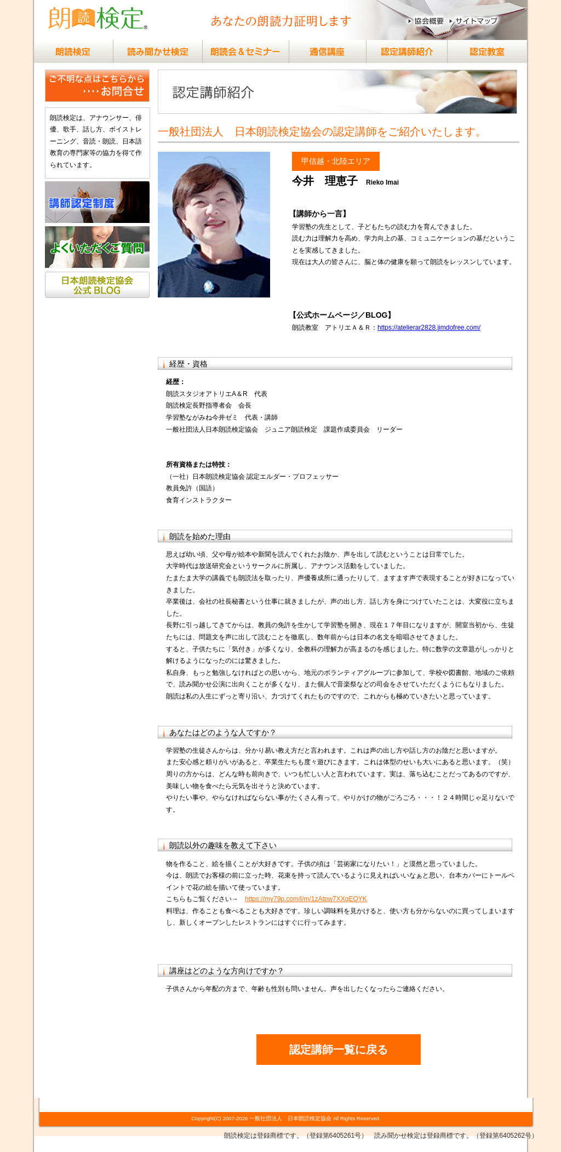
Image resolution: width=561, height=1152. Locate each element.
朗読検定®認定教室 (486, 51)
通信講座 (321, 51)
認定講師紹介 (404, 51)
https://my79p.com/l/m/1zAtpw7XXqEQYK (306, 899)
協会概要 (427, 20)
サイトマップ (476, 20)
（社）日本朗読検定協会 (98, 20)
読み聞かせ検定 (157, 51)
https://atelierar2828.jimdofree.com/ (428, 327)
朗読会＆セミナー (239, 51)
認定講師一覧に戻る (338, 1050)
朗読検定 (75, 51)
